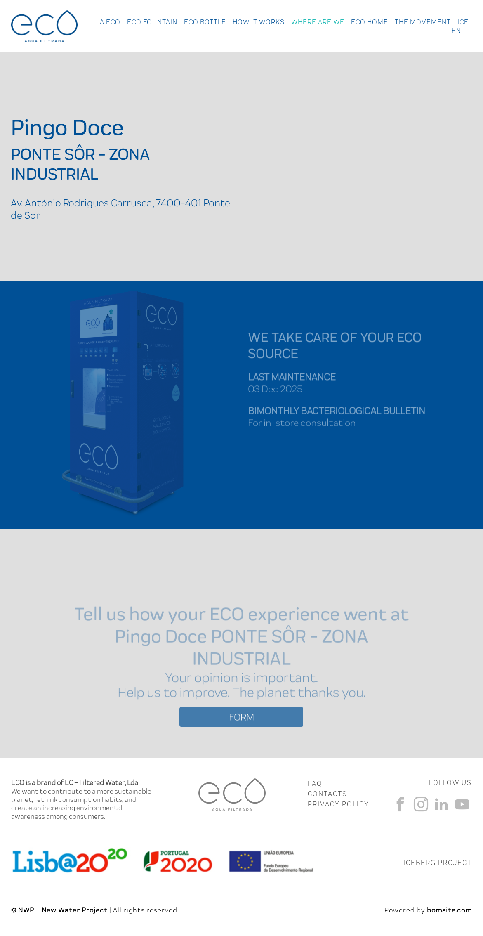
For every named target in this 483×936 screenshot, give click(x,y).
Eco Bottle (205, 22)
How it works (259, 22)
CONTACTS (327, 793)
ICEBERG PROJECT (437, 862)
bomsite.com (449, 910)
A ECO (110, 22)
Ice (463, 22)
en (456, 30)
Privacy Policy (338, 804)
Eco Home (369, 22)
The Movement (423, 22)
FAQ (315, 783)
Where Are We (317, 22)
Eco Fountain (152, 22)
